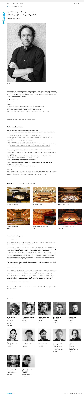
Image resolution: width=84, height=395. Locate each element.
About (17, 3)
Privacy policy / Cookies (69, 393)
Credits (75, 393)
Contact (21, 3)
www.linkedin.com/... (30, 119)
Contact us (80, 393)
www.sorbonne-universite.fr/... (14, 264)
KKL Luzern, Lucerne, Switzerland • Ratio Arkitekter (24, 142)
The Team (20, 6)
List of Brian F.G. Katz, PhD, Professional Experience (19, 282)
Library (13, 3)
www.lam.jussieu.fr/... (12, 288)
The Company (14, 6)
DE (74, 3)
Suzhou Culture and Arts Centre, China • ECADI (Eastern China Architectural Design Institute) (32, 144)
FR (76, 3)
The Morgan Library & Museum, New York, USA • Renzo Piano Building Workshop (30, 145)
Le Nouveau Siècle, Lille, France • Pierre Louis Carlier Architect (25, 135)
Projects (8, 3)
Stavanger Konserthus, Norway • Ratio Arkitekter (21, 140)
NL (78, 3)
